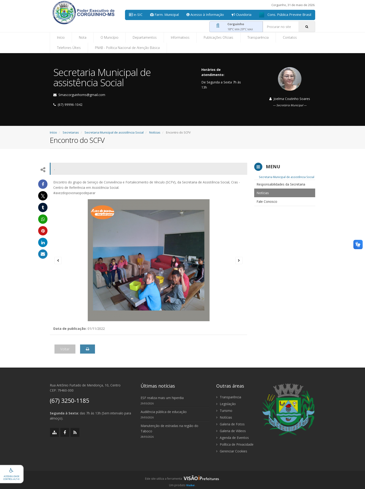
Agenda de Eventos (232, 437)
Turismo (224, 410)
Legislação (226, 404)
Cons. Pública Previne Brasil (285, 14)
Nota (82, 37)
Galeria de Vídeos (231, 431)
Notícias (154, 132)
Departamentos (145, 37)
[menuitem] (284, 184)
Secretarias (71, 132)
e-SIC (135, 14)
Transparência (258, 37)
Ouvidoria (241, 14)
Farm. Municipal (164, 14)
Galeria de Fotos (230, 424)
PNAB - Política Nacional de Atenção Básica (127, 47)
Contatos (290, 37)
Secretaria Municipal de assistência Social (114, 132)
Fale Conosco (267, 201)
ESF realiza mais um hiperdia (162, 398)
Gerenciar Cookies (231, 451)
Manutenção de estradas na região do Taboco (169, 428)
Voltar (65, 349)
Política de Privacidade (234, 444)
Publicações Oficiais (218, 37)
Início (61, 37)
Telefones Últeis (69, 47)
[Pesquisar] (306, 26)
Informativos (180, 37)
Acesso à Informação (205, 14)
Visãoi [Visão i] (190, 485)
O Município (109, 37)
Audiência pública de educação (164, 412)
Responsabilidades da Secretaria (281, 184)
